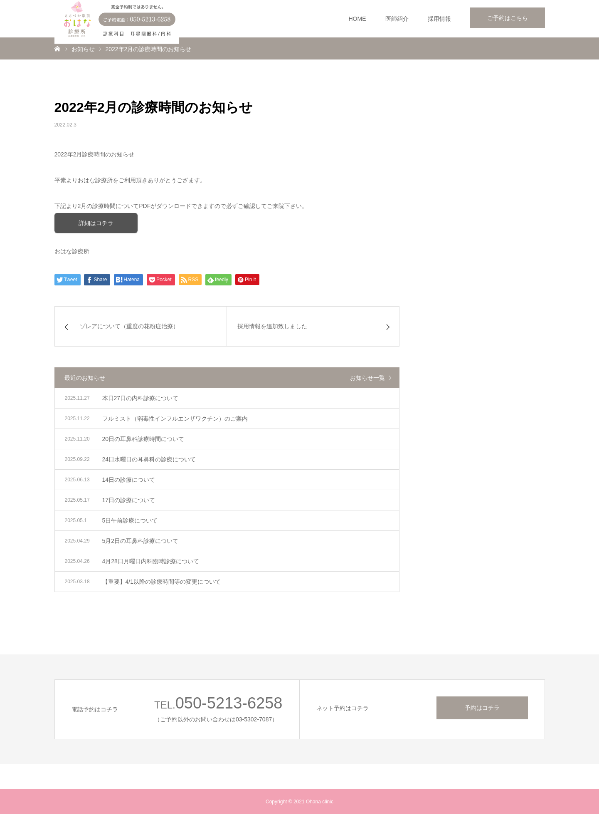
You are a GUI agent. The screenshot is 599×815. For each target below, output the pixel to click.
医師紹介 (397, 18)
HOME (357, 18)
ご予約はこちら (507, 18)
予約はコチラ (482, 708)
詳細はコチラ (96, 223)
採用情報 (439, 18)
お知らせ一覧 (367, 378)
